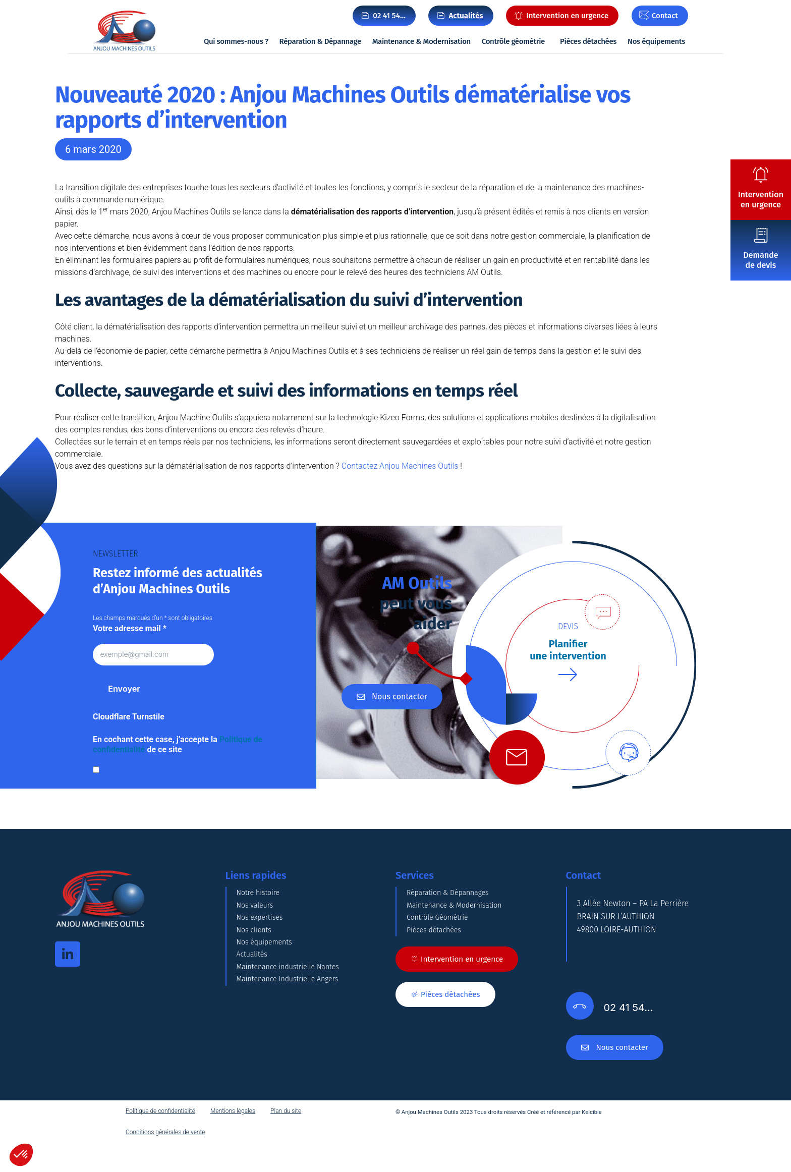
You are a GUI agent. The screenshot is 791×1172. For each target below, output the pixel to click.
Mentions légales (232, 1140)
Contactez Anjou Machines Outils (401, 466)
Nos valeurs (257, 925)
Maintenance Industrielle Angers (295, 1076)
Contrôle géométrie (513, 41)
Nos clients (256, 975)
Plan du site (285, 1140)
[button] (21, 1155)
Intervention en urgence (760, 199)
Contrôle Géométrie (442, 950)
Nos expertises (263, 950)
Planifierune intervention (568, 650)
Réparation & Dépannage (320, 41)
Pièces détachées (588, 41)
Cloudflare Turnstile (128, 717)
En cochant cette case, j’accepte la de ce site (177, 745)
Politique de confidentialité (160, 1140)
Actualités (254, 1026)
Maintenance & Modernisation (421, 41)
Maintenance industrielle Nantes (295, 1051)
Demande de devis (760, 260)
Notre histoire (261, 900)
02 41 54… (389, 15)
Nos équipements (656, 41)
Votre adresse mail (129, 628)
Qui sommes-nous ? (236, 41)
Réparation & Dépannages (453, 900)
